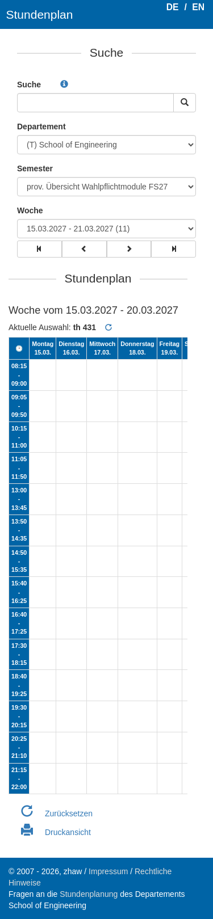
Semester (35, 168)
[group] (39, 249)
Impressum (108, 871)
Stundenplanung (89, 894)
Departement (41, 126)
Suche (29, 84)
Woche (30, 210)
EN (198, 7)
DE (172, 7)
